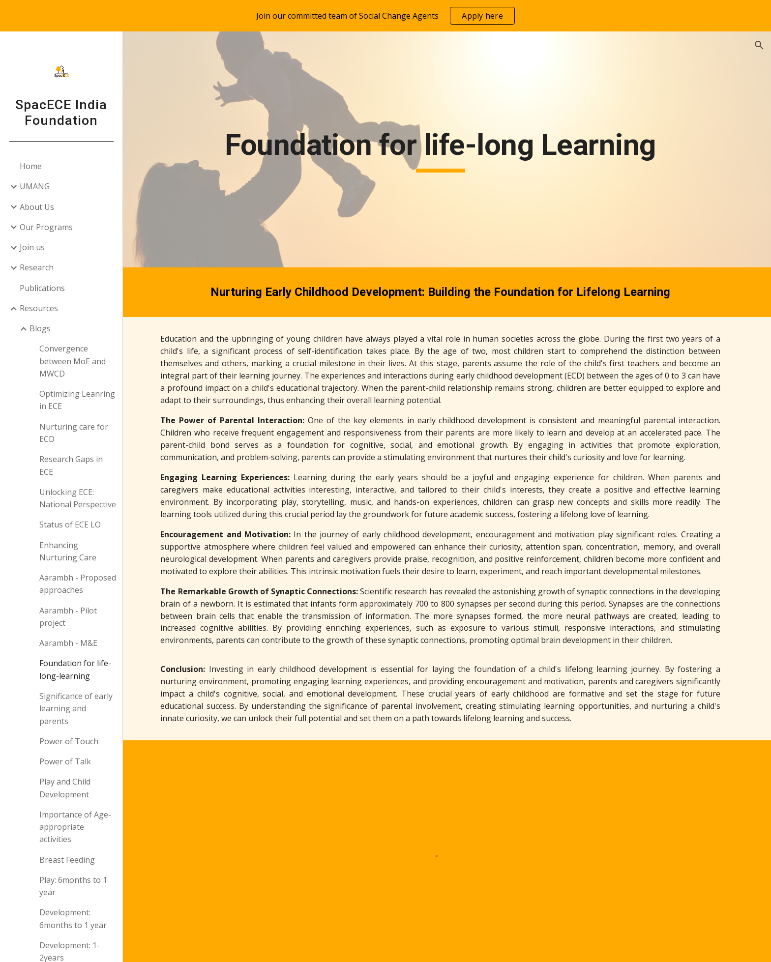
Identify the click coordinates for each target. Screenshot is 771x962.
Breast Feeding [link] (67, 859)
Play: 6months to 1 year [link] (73, 886)
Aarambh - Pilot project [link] (68, 616)
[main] (447, 149)
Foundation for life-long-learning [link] (75, 669)
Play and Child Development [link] (64, 787)
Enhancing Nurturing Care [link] (67, 551)
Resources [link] (39, 308)
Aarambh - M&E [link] (68, 643)
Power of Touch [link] (68, 741)
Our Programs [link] (46, 227)
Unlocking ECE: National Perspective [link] (77, 498)
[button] (759, 45)
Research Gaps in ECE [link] (71, 465)
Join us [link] (32, 247)
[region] (385, 15)
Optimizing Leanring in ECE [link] (77, 399)
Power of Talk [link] (65, 761)
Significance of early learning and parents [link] (76, 709)
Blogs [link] (40, 328)
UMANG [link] (35, 186)
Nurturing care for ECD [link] (73, 432)
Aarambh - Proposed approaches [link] (77, 583)
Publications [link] (42, 288)
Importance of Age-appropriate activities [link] (75, 827)
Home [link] (31, 166)
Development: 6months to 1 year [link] (73, 918)
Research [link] (37, 267)
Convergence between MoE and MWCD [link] (72, 361)
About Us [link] (37, 207)
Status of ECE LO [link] (70, 524)
